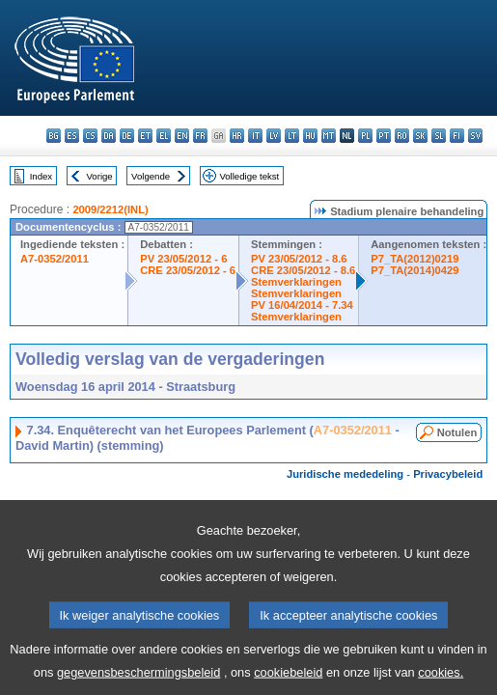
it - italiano (255, 135)
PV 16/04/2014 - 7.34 (302, 305)
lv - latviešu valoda (273, 135)
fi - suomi (457, 135)
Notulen (457, 432)
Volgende (150, 176)
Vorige (100, 176)
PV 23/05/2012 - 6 (183, 258)
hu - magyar (310, 135)
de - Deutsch (127, 135)
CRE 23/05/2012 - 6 (187, 270)
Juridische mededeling (345, 474)
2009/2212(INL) (110, 209)
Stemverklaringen (296, 282)
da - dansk (108, 135)
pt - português (383, 135)
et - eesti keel (145, 135)
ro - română (402, 135)
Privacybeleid (448, 474)
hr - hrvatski (237, 135)
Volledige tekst (249, 176)
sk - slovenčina (420, 135)
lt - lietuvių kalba (292, 135)
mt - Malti (328, 135)
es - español (72, 135)
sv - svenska (475, 135)
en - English (182, 135)
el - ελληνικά (163, 135)
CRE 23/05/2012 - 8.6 (303, 270)
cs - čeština (90, 135)
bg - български (53, 135)
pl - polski (365, 135)
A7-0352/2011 (54, 258)
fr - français (200, 135)
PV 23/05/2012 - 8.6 (299, 258)
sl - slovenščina (438, 135)
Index (41, 176)
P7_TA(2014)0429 (414, 270)
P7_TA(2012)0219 (414, 258)
